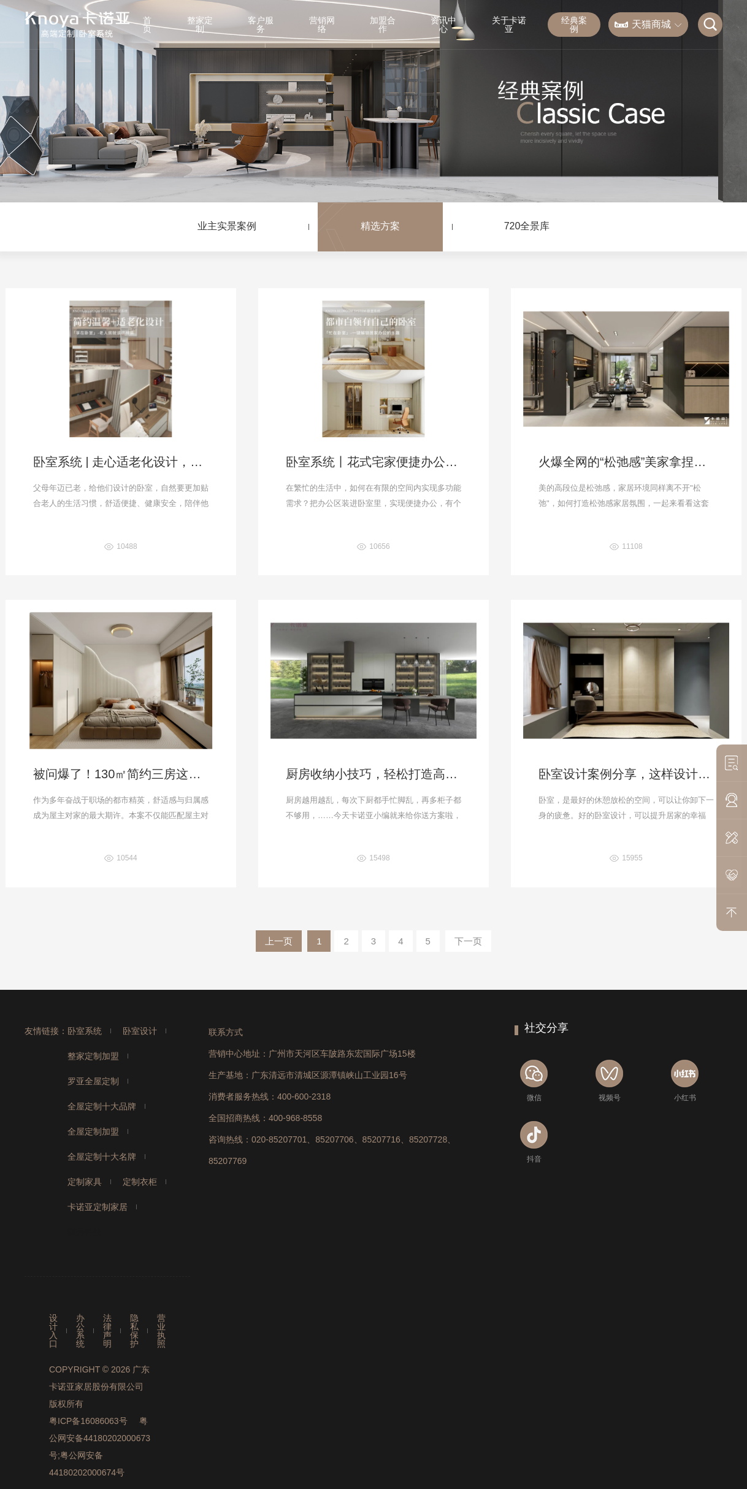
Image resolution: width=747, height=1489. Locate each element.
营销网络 (322, 24)
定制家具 (84, 1182)
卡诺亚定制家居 (97, 1207)
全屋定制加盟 (93, 1131)
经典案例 (574, 24)
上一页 (279, 941)
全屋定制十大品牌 (101, 1106)
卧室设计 (140, 1031)
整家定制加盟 (93, 1056)
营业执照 (161, 1331)
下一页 (468, 941)
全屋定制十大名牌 (101, 1157)
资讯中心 (443, 24)
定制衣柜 (140, 1182)
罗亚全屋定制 (93, 1081)
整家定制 (200, 24)
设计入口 (53, 1331)
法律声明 (107, 1331)
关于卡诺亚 (509, 24)
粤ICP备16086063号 (88, 1421)
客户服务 (261, 24)
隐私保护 (134, 1331)
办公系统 (80, 1331)
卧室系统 (84, 1031)
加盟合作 (383, 24)
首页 (147, 24)
